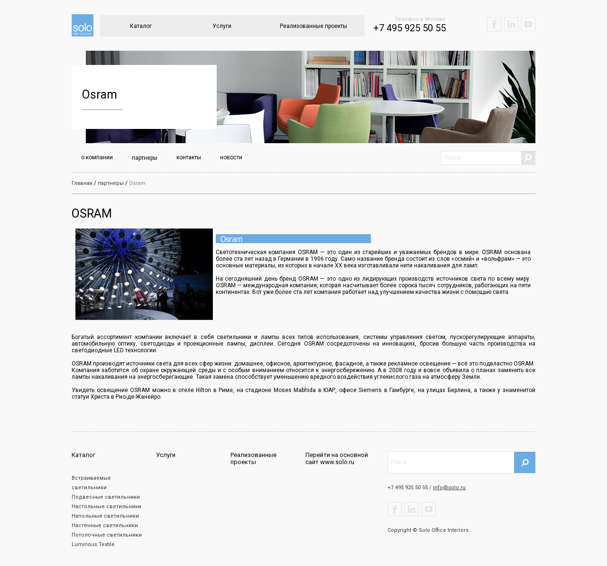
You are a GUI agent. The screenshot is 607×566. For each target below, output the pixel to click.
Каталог (141, 26)
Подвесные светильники (106, 497)
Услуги (221, 26)
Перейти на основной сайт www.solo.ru (336, 458)
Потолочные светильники (107, 535)
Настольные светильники (106, 506)
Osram (137, 183)
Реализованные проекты (313, 26)
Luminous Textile (93, 544)
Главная (82, 183)
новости (231, 157)
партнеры (144, 158)
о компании (97, 157)
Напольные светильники (105, 516)
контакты (188, 157)
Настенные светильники (105, 525)
